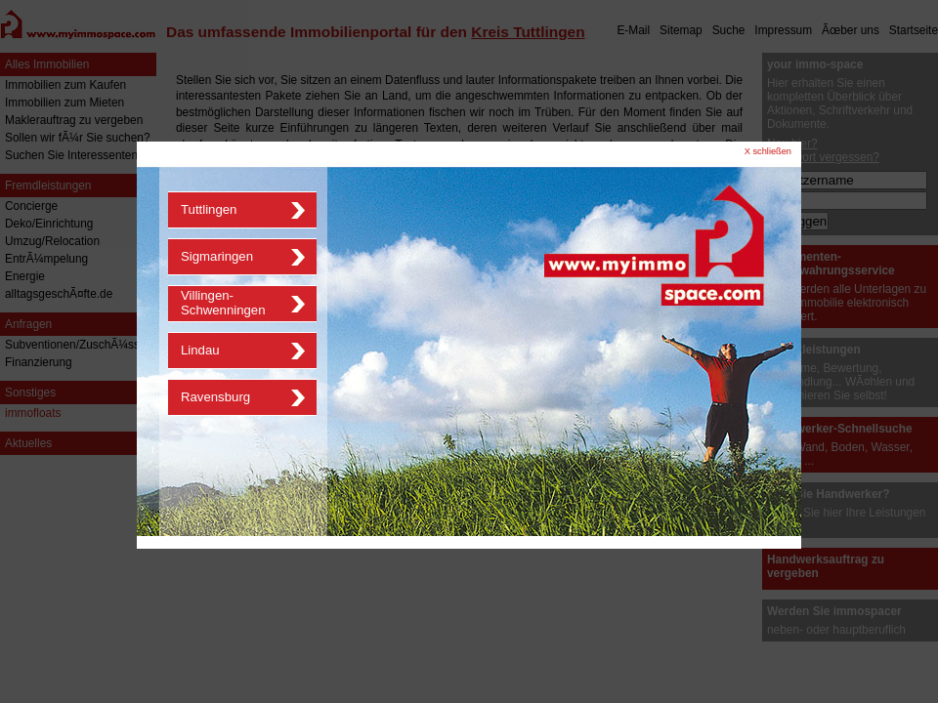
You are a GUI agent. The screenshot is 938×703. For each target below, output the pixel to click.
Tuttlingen (208, 209)
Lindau (200, 350)
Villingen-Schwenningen (223, 302)
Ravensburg (215, 397)
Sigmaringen (217, 256)
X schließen (768, 151)
